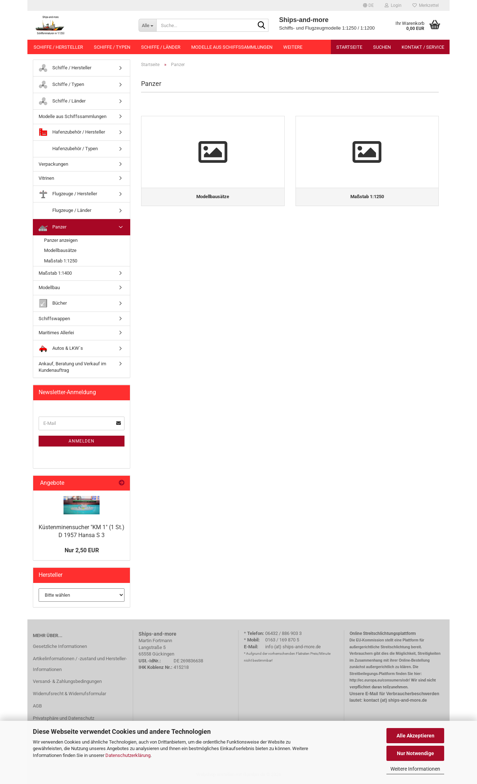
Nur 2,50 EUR (82, 550)
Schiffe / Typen (112, 47)
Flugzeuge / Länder (65, 210)
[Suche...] (147, 25)
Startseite (349, 47)
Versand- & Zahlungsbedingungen (67, 681)
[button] (368, 5)
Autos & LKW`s (61, 348)
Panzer (52, 227)
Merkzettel (425, 5)
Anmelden (82, 441)
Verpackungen (53, 164)
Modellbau (49, 287)
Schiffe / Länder (160, 47)
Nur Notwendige (415, 753)
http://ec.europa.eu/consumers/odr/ (380, 680)
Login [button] (393, 5)
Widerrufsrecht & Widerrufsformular (69, 693)
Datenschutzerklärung (127, 755)
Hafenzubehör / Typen (68, 148)
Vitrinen (46, 178)
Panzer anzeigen (61, 240)
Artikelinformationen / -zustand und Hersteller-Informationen (80, 664)
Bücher (53, 303)
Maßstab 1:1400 (55, 273)
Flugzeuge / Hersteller (68, 194)
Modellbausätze (60, 250)
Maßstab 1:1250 (60, 260)
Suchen (382, 47)
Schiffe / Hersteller (58, 47)
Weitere (292, 47)
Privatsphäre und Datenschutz (63, 718)
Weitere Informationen (415, 769)
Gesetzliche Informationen (60, 646)
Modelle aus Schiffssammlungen (231, 47)
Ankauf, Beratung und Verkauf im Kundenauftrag (72, 367)
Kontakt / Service (423, 47)
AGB (37, 706)
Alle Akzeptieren (415, 736)
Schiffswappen (54, 318)
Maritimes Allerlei (56, 332)
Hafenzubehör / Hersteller (72, 132)
